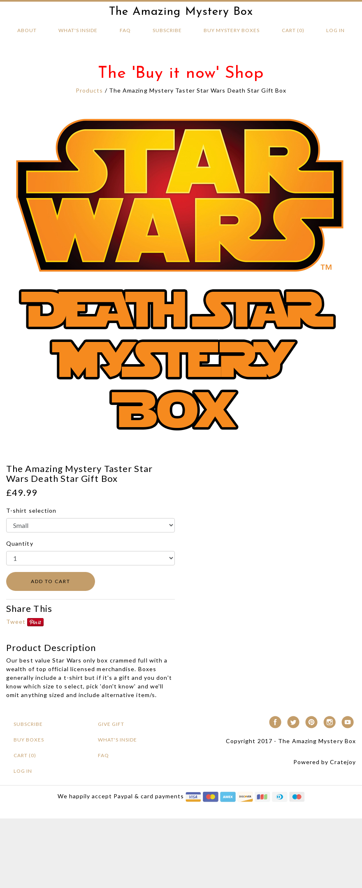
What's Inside (77, 30)
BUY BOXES (29, 740)
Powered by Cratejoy (324, 761)
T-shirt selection (31, 510)
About (27, 30)
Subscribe (167, 30)
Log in (335, 30)
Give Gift (111, 724)
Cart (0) (293, 30)
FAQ (125, 30)
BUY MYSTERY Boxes (232, 30)
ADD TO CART (50, 581)
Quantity (19, 543)
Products (89, 90)
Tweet (16, 621)
